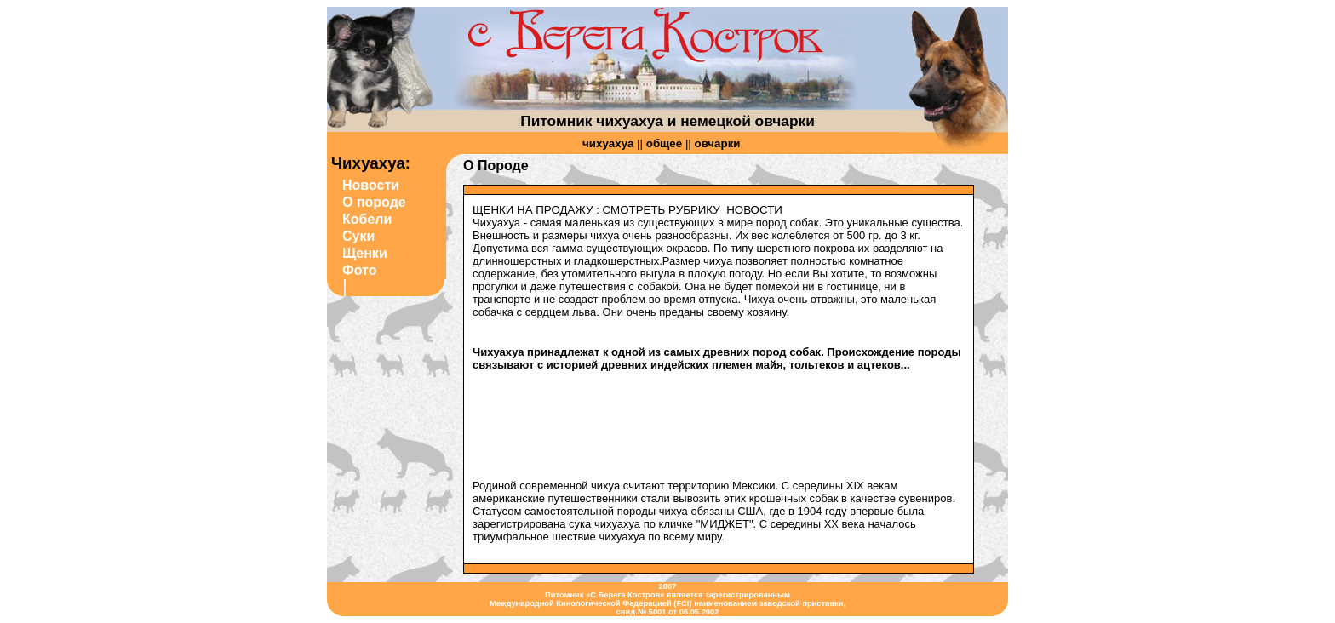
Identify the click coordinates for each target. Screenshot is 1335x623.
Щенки (364, 253)
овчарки (718, 143)
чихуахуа (607, 143)
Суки (358, 236)
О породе (374, 202)
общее (664, 143)
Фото (359, 270)
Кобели (367, 219)
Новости (370, 185)
